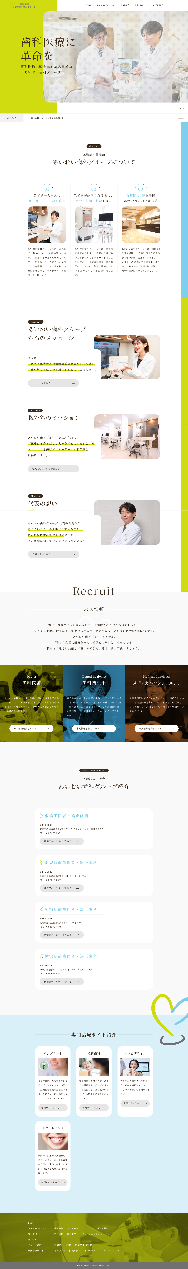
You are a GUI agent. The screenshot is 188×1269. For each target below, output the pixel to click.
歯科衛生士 (73, 1233)
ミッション (87, 1228)
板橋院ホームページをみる (58, 841)
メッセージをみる (41, 383)
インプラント (61, 1250)
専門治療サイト (36, 1250)
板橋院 (57, 1245)
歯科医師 (59, 1233)
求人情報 (138, 5)
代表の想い (103, 1228)
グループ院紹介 (156, 5)
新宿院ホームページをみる (58, 934)
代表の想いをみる (41, 554)
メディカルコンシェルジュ (96, 1233)
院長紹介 (125, 5)
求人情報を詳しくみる (25, 728)
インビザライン (92, 1250)
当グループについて (106, 5)
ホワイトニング (112, 1250)
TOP (89, 5)
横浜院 (89, 1245)
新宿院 (78, 1245)
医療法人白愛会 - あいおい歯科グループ (94, 1265)
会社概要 (59, 1228)
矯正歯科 (76, 1250)
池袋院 (68, 1245)
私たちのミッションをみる (46, 468)
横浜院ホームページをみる (58, 981)
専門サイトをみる (50, 1107)
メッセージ (72, 1228)
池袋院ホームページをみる (58, 888)
